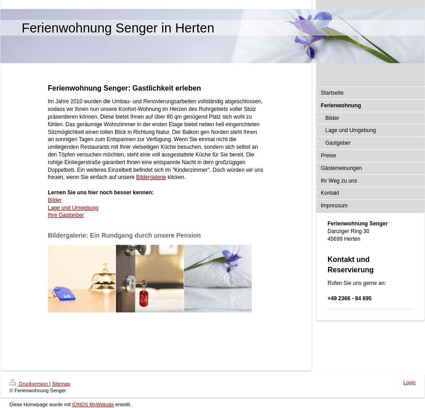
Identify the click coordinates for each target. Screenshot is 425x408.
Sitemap (61, 383)
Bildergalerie (151, 177)
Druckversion (29, 383)
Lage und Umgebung (73, 208)
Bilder (55, 200)
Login (409, 382)
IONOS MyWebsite (93, 404)
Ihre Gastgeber (66, 215)
